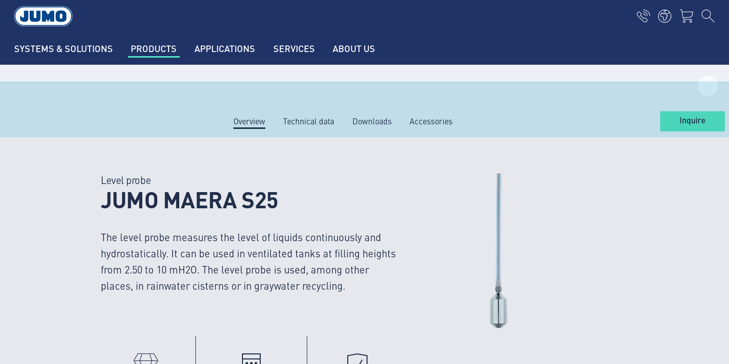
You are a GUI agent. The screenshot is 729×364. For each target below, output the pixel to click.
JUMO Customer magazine (274, 231)
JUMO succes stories (264, 211)
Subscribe (619, 246)
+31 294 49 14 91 (132, 253)
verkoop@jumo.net (109, 318)
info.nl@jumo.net (106, 266)
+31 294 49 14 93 (132, 357)
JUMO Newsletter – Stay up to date (440, 230)
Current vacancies (259, 191)
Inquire (692, 120)
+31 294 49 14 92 (132, 305)
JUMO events (250, 250)
